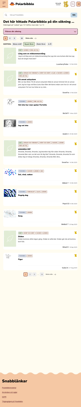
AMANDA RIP (26, 161)
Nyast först (29, 44)
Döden (22, 260)
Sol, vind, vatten (27, 190)
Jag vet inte (25, 135)
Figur (22, 285)
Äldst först (41, 44)
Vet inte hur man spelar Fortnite (34, 112)
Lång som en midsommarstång (33, 55)
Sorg (22, 236)
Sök (73, 15)
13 (22, 38)
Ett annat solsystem (28, 83)
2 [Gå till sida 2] (9, 38)
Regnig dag (25, 213)
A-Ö (49, 44)
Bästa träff (17, 44)
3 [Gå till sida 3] (14, 38)
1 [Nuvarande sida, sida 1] (5, 38)
